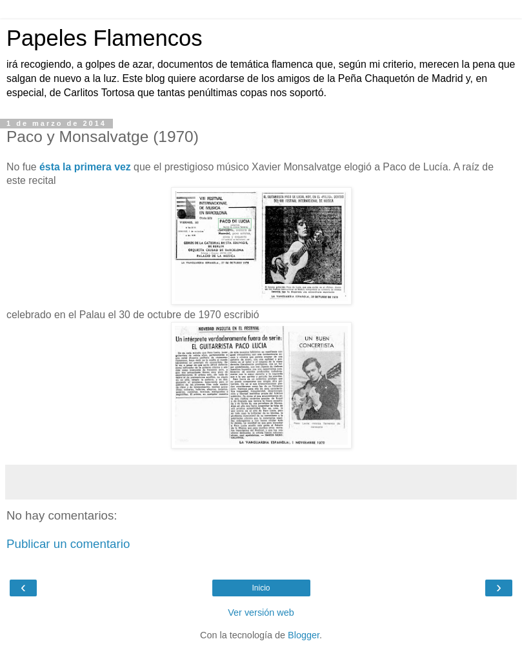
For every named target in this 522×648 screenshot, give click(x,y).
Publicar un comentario (68, 544)
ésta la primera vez (85, 166)
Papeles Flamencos (104, 38)
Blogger (303, 635)
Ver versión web (261, 612)
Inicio (261, 587)
